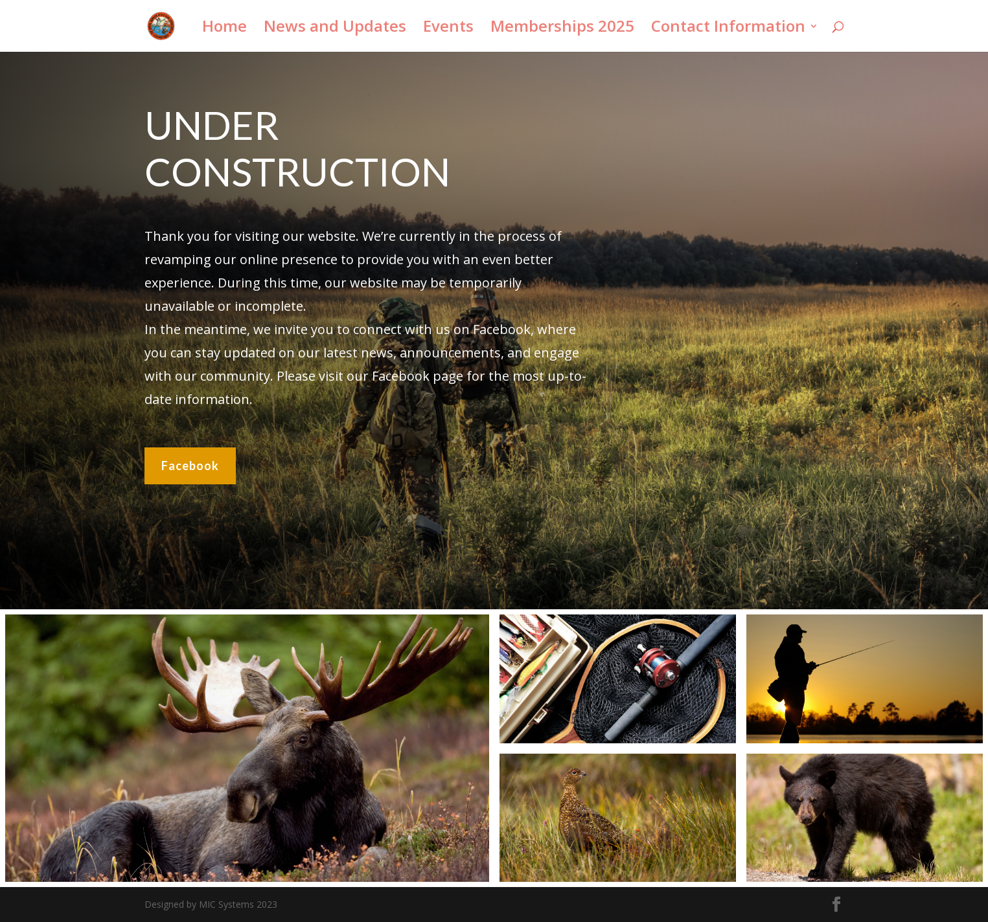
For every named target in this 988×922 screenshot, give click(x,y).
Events (448, 28)
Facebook (190, 463)
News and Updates (335, 28)
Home (224, 28)
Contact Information (728, 28)
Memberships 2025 (562, 28)
